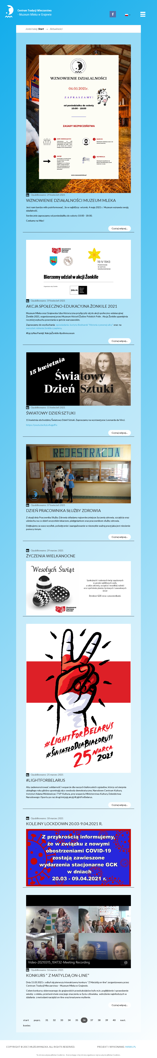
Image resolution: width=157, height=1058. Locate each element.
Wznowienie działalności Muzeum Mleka (71, 200)
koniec (26, 1025)
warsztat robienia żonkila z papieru (43, 328)
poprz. (37, 1020)
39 (106, 1020)
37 (91, 1020)
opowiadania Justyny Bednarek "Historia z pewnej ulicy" (84, 324)
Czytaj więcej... (120, 228)
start (26, 1020)
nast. (123, 1020)
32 (54, 1020)
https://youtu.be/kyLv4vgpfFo (41, 425)
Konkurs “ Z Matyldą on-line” (57, 975)
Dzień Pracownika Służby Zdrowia (63, 510)
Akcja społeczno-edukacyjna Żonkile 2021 (71, 306)
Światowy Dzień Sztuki (51, 412)
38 (99, 1020)
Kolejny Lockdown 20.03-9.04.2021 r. (64, 823)
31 (46, 1020)
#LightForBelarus (45, 780)
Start (41, 28)
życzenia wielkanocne (50, 555)
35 (76, 1020)
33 (61, 1020)
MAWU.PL (130, 1046)
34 (69, 1020)
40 (114, 1020)
